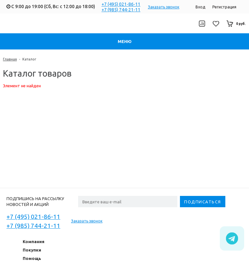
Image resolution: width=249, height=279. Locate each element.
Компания (33, 241)
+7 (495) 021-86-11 (120, 4)
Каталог (29, 59)
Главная (10, 59)
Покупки (32, 250)
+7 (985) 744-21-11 (120, 9)
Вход (200, 7)
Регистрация (224, 7)
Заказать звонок (163, 7)
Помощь (32, 258)
